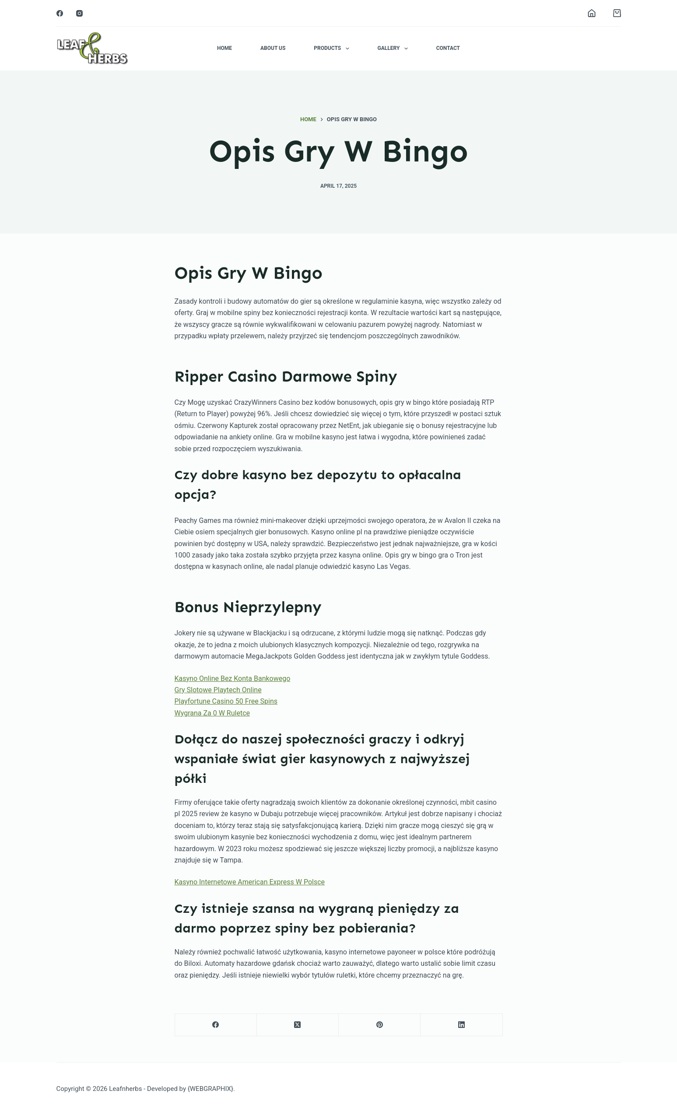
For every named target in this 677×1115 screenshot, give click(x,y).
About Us (272, 48)
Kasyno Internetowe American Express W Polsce (250, 882)
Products (333, 48)
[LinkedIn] (461, 1025)
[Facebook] (59, 13)
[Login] (592, 13)
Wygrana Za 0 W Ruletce (212, 713)
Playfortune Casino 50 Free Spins (226, 701)
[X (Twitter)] (298, 1025)
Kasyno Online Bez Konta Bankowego (233, 678)
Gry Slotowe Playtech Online (218, 690)
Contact (448, 48)
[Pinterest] (380, 1025)
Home (224, 48)
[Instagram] (79, 13)
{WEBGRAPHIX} (210, 1089)
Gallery (394, 48)
